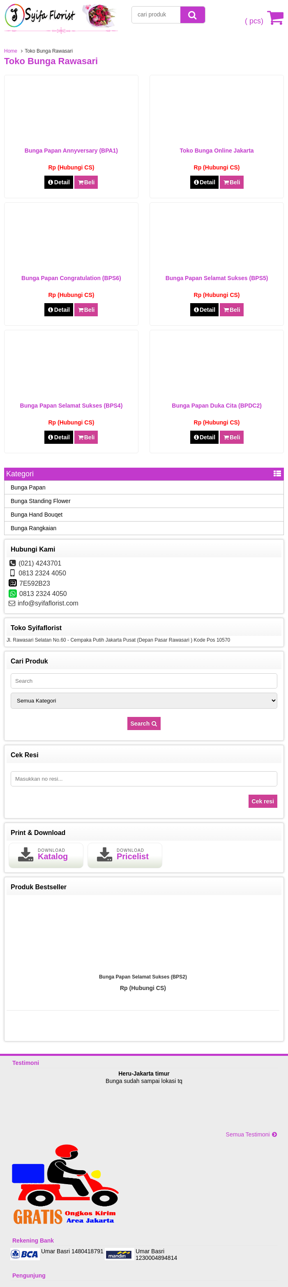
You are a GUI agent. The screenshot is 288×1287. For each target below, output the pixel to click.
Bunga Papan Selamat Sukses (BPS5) (217, 278)
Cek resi (263, 801)
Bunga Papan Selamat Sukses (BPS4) (71, 405)
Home (10, 51)
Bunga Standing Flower (41, 501)
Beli (86, 182)
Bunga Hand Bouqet (36, 514)
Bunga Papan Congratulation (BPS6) (71, 278)
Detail (59, 182)
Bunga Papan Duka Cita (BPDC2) (217, 405)
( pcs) (255, 17)
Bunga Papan (28, 487)
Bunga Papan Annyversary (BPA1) (71, 150)
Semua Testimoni (252, 1134)
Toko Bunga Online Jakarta (216, 150)
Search (144, 723)
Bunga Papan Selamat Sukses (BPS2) (143, 977)
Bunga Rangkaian (33, 528)
